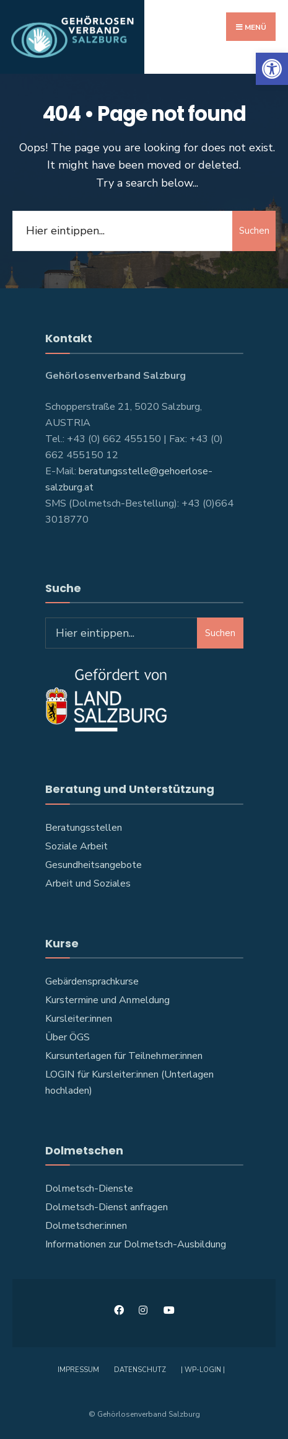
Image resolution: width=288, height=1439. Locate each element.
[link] (272, 69)
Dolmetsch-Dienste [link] (89, 1188)
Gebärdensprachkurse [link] (92, 981)
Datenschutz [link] (140, 1370)
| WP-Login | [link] (203, 1370)
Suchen (254, 230)
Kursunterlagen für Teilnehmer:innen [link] (124, 1056)
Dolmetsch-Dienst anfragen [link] (106, 1207)
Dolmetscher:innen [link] (86, 1226)
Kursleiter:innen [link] (78, 1018)
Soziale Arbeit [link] (76, 846)
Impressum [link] (78, 1370)
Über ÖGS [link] (67, 1037)
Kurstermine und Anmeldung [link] (107, 1000)
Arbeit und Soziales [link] (88, 883)
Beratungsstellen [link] (83, 828)
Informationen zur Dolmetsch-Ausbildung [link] (135, 1244)
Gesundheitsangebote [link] (93, 865)
